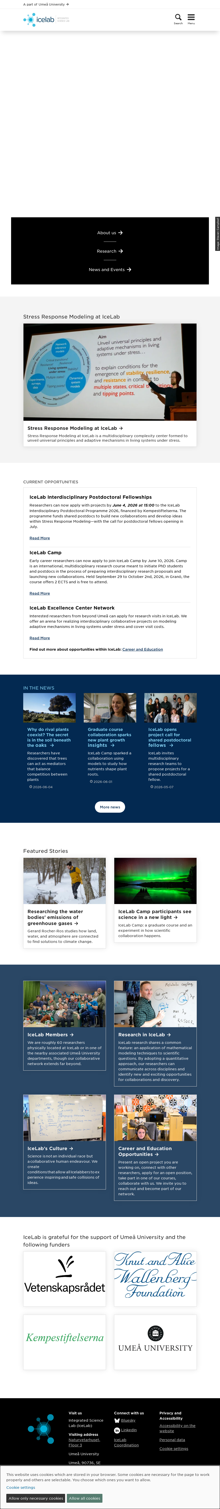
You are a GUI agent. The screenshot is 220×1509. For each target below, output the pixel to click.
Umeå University (54, 4)
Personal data (172, 1439)
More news (110, 807)
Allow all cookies (84, 1498)
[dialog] (110, 1487)
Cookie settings (173, 1448)
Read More (40, 538)
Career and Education (142, 649)
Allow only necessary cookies (36, 1498)
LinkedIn (129, 1429)
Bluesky (128, 1420)
